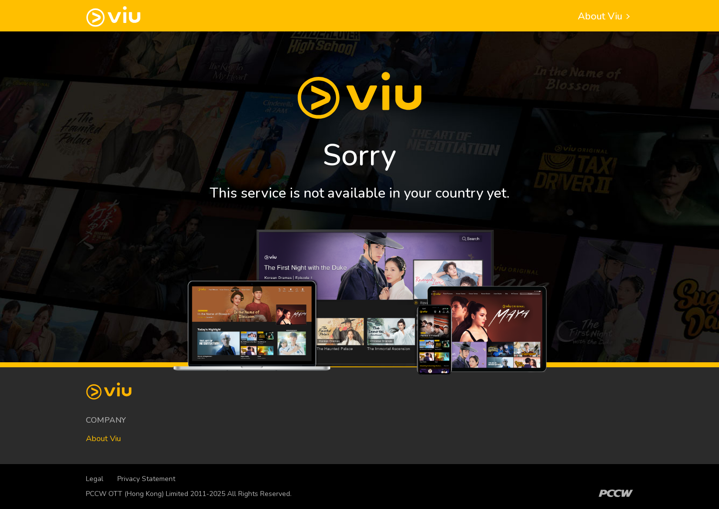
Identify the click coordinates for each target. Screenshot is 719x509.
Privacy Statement (146, 479)
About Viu (605, 16)
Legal (94, 479)
